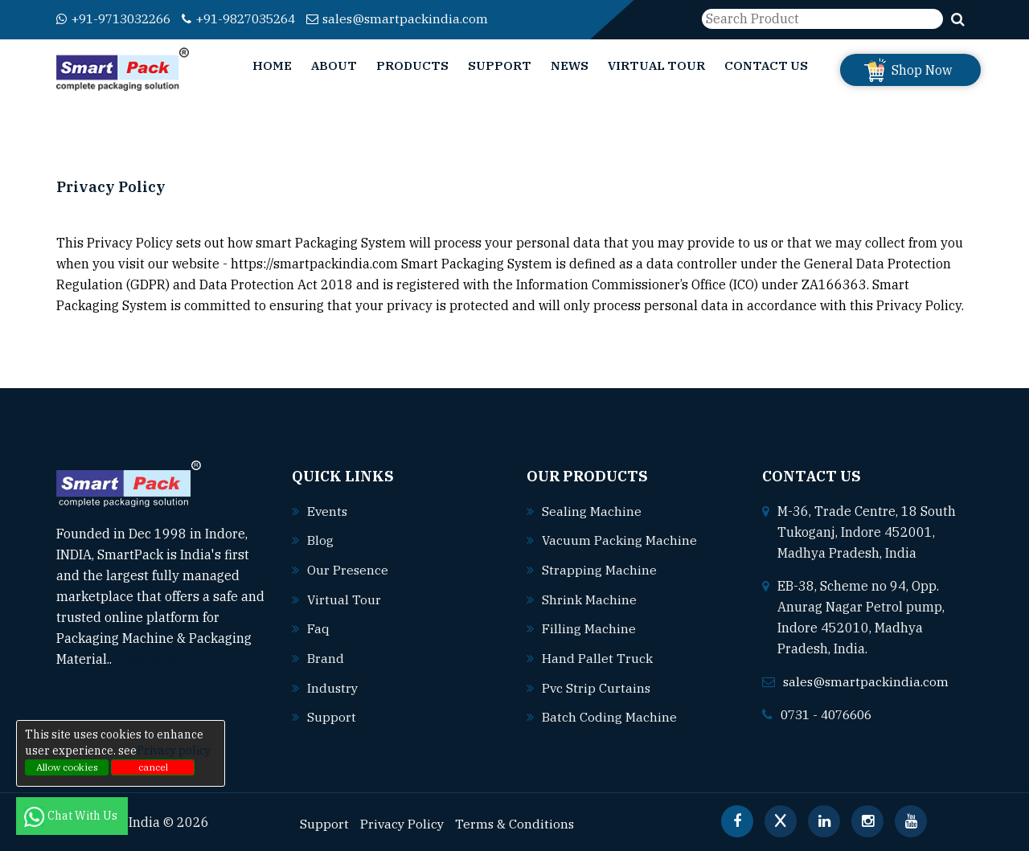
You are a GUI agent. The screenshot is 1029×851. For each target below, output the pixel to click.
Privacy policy (174, 750)
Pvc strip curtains (597, 685)
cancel (153, 767)
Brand (325, 656)
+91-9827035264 (254, 18)
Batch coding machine (609, 714)
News (569, 65)
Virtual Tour (656, 65)
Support (499, 65)
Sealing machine (592, 511)
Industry (333, 685)
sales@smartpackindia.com (419, 18)
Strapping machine (599, 569)
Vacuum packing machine (620, 540)
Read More (152, 659)
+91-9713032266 (118, 18)
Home (272, 65)
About (334, 65)
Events (328, 511)
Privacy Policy (403, 820)
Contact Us (766, 65)
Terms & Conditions (517, 820)
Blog (320, 540)
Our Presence (348, 569)
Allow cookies (67, 767)
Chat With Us (72, 815)
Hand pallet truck (597, 656)
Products (412, 65)
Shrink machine (589, 598)
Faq (318, 627)
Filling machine (589, 627)
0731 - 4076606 (830, 714)
